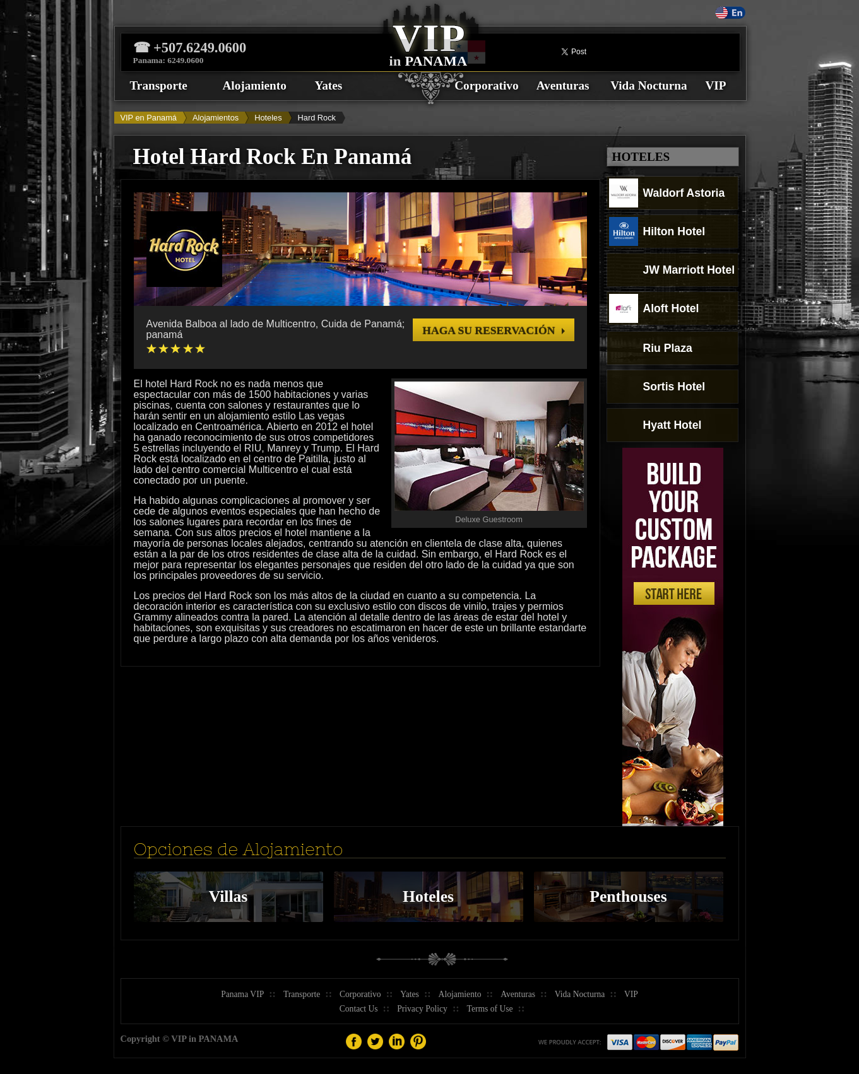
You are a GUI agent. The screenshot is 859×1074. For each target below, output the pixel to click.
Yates (329, 85)
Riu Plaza (650, 348)
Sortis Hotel (657, 386)
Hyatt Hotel (655, 425)
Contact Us (359, 1008)
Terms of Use (490, 1008)
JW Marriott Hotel (672, 269)
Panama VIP (242, 994)
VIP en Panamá (149, 117)
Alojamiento (255, 85)
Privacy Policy (422, 1008)
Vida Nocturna (648, 85)
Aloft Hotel (654, 308)
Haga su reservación (488, 330)
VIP (715, 85)
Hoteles (267, 117)
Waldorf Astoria (667, 192)
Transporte (158, 85)
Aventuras (562, 85)
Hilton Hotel (657, 231)
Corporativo (486, 85)
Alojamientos (216, 117)
